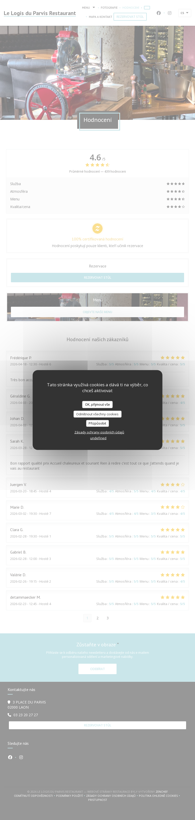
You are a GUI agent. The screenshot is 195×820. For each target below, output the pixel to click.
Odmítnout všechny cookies (97, 414)
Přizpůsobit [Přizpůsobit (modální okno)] (97, 423)
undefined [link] (98, 437)
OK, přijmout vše (97, 404)
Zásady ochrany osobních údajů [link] (99, 432)
